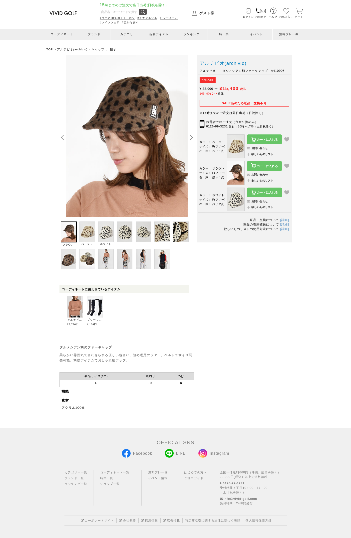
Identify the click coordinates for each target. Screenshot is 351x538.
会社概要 (127, 520)
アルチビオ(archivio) (223, 63)
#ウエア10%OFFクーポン (117, 17)
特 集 (224, 34)
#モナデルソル (147, 17)
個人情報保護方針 (259, 520)
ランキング (191, 34)
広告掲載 (171, 520)
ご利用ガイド (194, 478)
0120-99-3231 (217, 126)
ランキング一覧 (75, 484)
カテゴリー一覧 (75, 472)
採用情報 (149, 520)
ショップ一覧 (110, 484)
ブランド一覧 (74, 478)
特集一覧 (106, 478)
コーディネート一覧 (114, 472)
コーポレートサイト (97, 520)
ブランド (94, 34)
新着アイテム (159, 34)
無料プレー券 (289, 34)
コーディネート (61, 34)
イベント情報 (158, 478)
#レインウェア (109, 22)
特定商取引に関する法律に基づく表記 (212, 520)
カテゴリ (126, 34)
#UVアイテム (169, 17)
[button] (191, 137)
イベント (256, 34)
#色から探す (130, 22)
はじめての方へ (195, 472)
